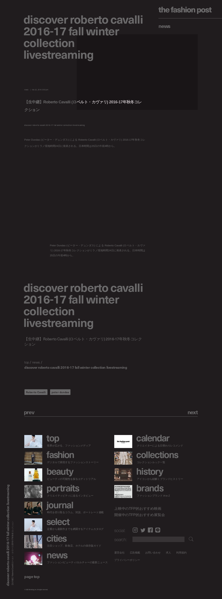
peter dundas (60, 392)
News (164, 26)
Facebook (150, 530)
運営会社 (119, 552)
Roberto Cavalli (36, 392)
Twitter (142, 530)
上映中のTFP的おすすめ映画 (137, 508)
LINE (157, 530)
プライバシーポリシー (127, 560)
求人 (168, 552)
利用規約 (181, 552)
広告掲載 (135, 552)
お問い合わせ (153, 552)
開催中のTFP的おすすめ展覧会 (139, 515)
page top (31, 576)
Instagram (135, 530)
